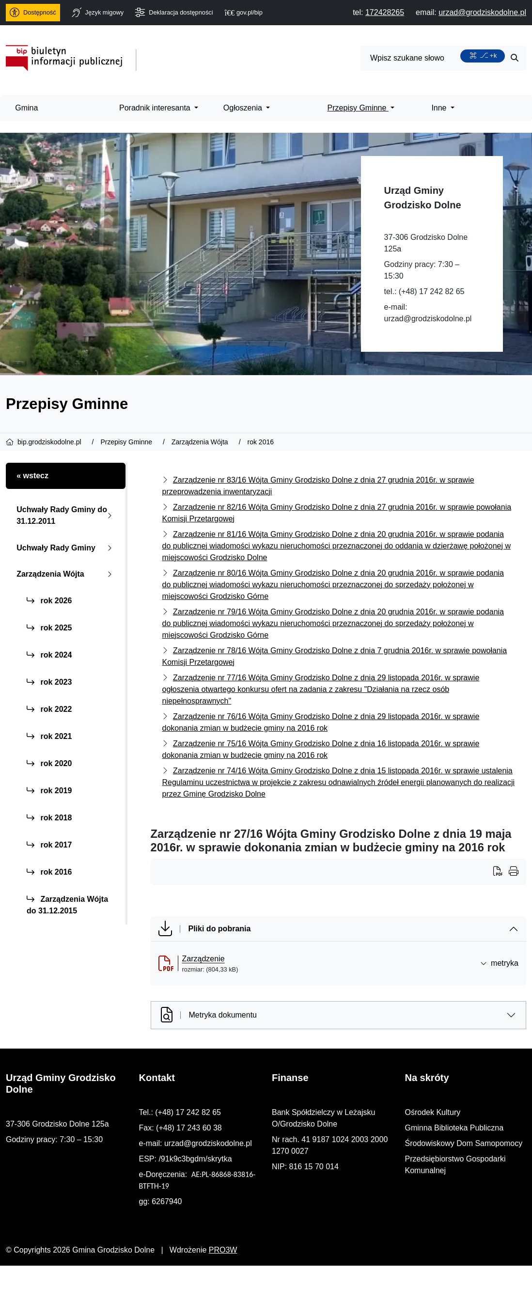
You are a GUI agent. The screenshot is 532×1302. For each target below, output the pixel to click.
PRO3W (223, 1250)
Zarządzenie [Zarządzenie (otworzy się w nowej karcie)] (203, 959)
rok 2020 (49, 763)
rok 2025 (49, 628)
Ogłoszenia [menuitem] (244, 108)
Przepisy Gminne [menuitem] (358, 108)
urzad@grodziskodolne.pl (428, 318)
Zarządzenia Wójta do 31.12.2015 (67, 905)
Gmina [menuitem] (26, 108)
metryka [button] (499, 963)
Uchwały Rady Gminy (66, 548)
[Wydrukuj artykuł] (501, 872)
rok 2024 (49, 655)
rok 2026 (49, 600)
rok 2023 (49, 682)
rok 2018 (49, 818)
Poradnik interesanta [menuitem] (155, 108)
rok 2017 (49, 845)
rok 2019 (49, 790)
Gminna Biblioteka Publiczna (454, 1128)
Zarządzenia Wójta (66, 574)
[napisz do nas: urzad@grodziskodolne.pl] (482, 12)
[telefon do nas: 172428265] (384, 12)
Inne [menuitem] (440, 108)
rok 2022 (49, 709)
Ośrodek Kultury (433, 1112)
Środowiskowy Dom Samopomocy (464, 1143)
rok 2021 (49, 736)
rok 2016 (49, 872)
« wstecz (32, 475)
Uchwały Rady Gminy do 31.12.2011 (66, 515)
